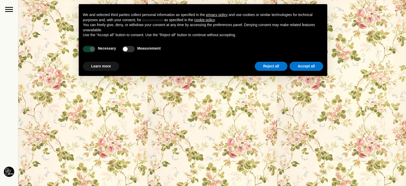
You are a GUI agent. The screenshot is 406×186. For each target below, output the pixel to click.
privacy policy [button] (217, 15)
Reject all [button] (271, 66)
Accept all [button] (306, 66)
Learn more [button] (101, 66)
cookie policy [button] (204, 20)
